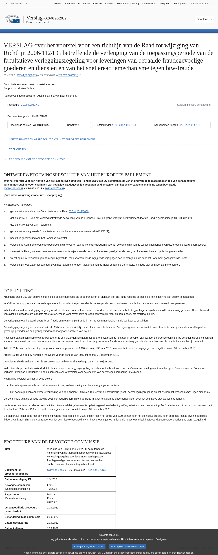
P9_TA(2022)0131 (190, 125)
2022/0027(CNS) (67, 75)
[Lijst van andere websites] (201, 3)
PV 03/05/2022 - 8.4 (125, 125)
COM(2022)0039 (27, 75)
